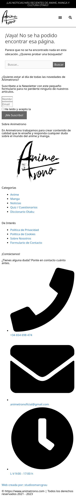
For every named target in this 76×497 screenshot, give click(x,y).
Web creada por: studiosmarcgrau (24, 485)
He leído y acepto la (32, 109)
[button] (60, 17)
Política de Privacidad (46, 109)
